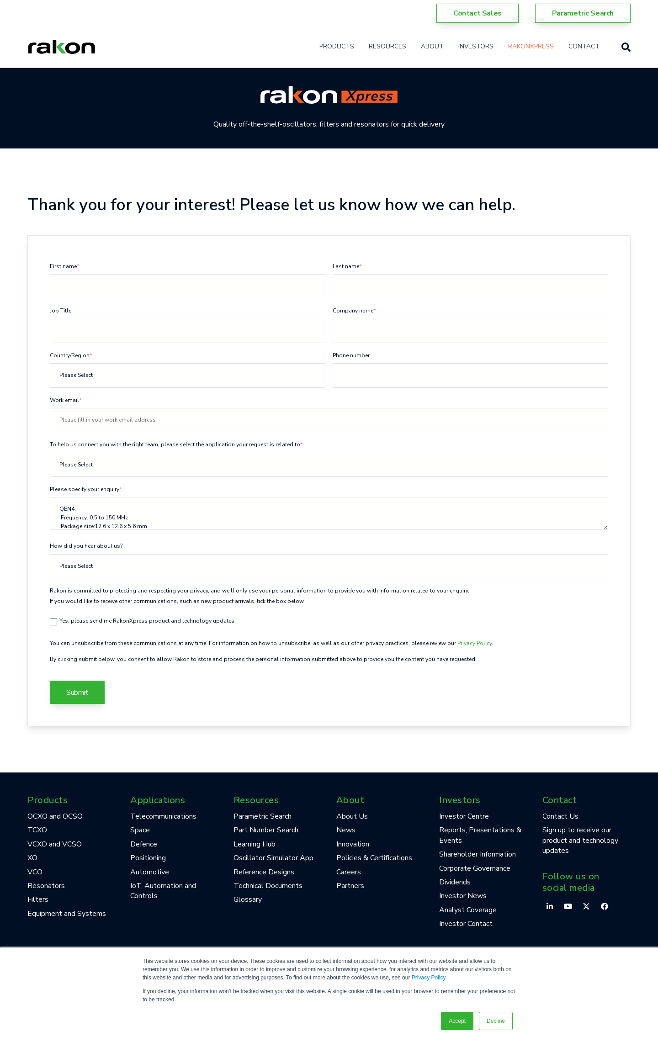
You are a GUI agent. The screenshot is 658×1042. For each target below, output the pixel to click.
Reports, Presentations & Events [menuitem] (480, 835)
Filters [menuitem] (37, 899)
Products (336, 46)
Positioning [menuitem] (148, 858)
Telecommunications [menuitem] (163, 816)
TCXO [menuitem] (37, 830)
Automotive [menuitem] (149, 872)
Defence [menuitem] (143, 844)
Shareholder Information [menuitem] (477, 854)
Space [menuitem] (140, 830)
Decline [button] (496, 1021)
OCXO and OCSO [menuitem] (55, 816)
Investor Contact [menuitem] (466, 924)
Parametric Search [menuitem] (262, 816)
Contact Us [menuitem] (560, 816)
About (432, 46)
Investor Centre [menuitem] (464, 816)
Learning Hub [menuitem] (254, 844)
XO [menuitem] (32, 858)
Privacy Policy (429, 977)
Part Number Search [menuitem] (265, 830)
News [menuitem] (346, 830)
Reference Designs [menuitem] (263, 872)
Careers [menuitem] (348, 872)
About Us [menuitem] (352, 816)
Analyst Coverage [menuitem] (468, 910)
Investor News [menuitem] (463, 896)
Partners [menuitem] (350, 886)
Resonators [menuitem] (46, 886)
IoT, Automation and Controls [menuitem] (163, 891)
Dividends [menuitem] (455, 882)
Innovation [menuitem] (352, 844)
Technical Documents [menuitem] (267, 886)
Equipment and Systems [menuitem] (66, 914)
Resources (387, 46)
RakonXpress (531, 46)
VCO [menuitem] (34, 872)
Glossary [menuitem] (247, 899)
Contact (584, 46)
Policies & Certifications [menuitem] (374, 858)
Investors (476, 46)
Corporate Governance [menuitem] (474, 868)
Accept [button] (457, 1021)
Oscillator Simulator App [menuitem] (273, 858)
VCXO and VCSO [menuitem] (54, 844)
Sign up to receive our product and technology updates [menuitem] (580, 840)
